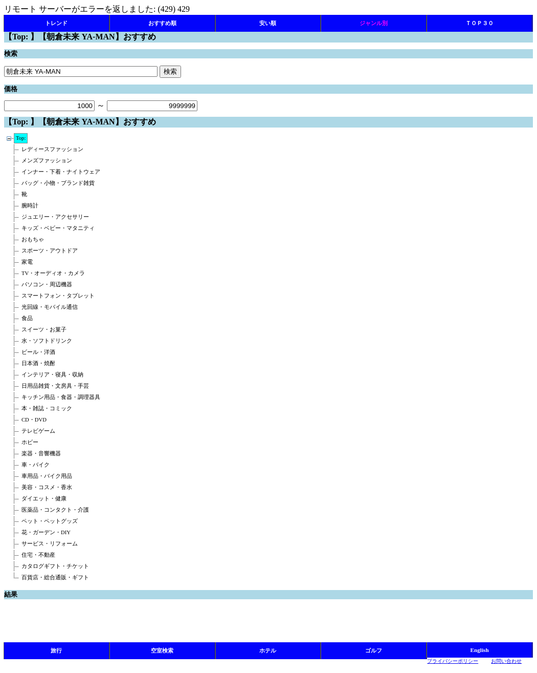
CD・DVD (34, 420)
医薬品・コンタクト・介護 (55, 510)
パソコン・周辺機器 (46, 284)
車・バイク (35, 465)
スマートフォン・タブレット (58, 296)
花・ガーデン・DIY (46, 532)
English (480, 650)
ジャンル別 (374, 23)
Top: (21, 138)
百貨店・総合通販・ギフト (55, 577)
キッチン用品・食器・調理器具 (60, 397)
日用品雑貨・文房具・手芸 (55, 386)
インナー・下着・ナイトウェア (60, 172)
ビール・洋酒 (38, 352)
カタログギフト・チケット (55, 566)
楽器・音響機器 (41, 453)
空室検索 (162, 650)
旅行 (56, 650)
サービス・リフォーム (49, 543)
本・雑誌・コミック (46, 408)
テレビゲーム (38, 431)
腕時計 (29, 205)
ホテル (267, 650)
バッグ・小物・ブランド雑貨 (58, 183)
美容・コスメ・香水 (46, 487)
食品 (27, 318)
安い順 (267, 23)
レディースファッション (52, 149)
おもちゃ (32, 239)
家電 (27, 262)
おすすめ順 (162, 23)
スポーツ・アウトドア (49, 251)
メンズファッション (46, 160)
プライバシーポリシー (452, 661)
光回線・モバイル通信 (49, 307)
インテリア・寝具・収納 (52, 374)
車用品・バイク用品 (46, 476)
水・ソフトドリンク (46, 341)
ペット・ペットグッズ (49, 521)
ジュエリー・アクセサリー (55, 217)
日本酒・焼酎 (38, 363)
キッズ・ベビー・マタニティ (58, 228)
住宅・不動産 (38, 555)
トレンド (56, 23)
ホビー (29, 442)
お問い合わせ (506, 661)
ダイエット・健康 (43, 498)
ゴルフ (373, 650)
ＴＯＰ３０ (479, 23)
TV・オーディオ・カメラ (53, 273)
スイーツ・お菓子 (43, 329)
